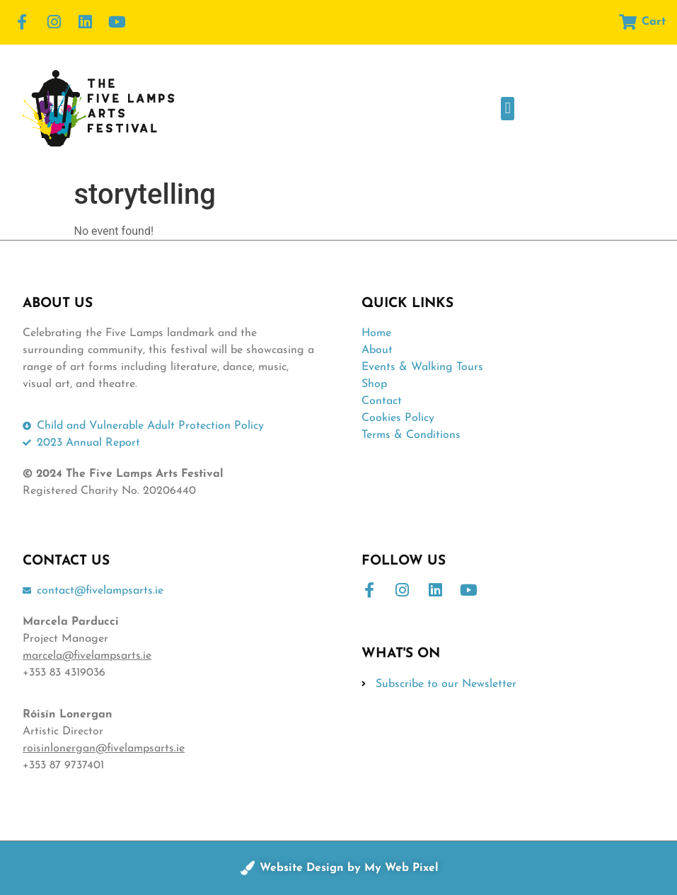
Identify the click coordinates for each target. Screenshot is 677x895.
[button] (507, 108)
